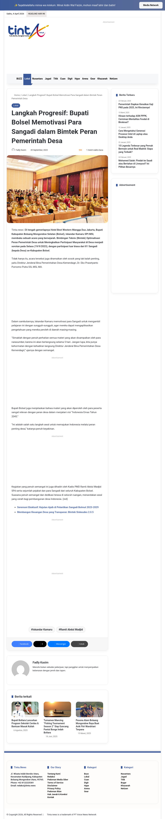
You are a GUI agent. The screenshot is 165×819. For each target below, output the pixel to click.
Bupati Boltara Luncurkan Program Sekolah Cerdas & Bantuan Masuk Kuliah (25, 722)
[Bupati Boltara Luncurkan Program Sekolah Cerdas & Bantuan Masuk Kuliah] (25, 708)
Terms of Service (55, 781)
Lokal (27, 78)
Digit (70, 78)
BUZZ (19, 78)
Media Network (151, 5)
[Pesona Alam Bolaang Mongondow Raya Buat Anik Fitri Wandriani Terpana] (89, 708)
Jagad (48, 78)
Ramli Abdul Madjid (71, 629)
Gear (92, 78)
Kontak (50, 796)
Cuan (62, 78)
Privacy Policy (54, 787)
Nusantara (37, 78)
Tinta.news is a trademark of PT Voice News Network (71, 813)
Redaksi (51, 775)
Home (16, 95)
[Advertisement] (112, 47)
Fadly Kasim (22, 150)
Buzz (86, 772)
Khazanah (102, 78)
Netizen (113, 78)
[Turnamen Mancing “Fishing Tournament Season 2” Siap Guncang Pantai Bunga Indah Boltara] (57, 708)
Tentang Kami (53, 772)
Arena (85, 78)
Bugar (123, 781)
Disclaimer (52, 784)
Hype (77, 78)
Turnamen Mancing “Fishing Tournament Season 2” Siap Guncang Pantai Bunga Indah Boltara (56, 725)
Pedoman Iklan (54, 790)
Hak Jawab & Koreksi (57, 793)
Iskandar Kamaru (42, 629)
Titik (55, 78)
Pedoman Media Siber (57, 778)
